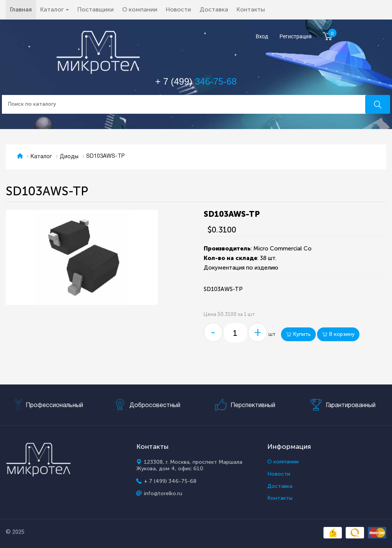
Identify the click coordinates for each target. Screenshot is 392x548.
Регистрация (295, 36)
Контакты (251, 9)
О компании (139, 9)
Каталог (41, 156)
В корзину (338, 334)
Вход (262, 36)
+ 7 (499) (196, 81)
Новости (178, 9)
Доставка (213, 9)
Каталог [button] (54, 9)
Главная (23, 9)
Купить (298, 334)
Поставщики (95, 9)
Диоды (69, 156)
